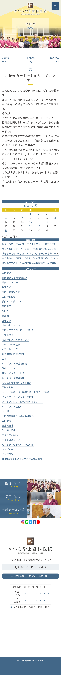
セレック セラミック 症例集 (18, 396)
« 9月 (5, 236)
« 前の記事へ (6, 59)
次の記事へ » (54, 59)
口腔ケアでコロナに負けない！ (18, 330)
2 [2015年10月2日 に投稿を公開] (38, 213)
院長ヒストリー (10, 282)
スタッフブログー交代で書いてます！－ (22, 401)
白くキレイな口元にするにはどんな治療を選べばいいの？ (31, 258)
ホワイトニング (10, 349)
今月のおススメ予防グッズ (15, 339)
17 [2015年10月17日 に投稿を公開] (46, 222)
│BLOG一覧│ (30, 59)
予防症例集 (7, 387)
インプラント (8, 454)
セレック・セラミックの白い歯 (18, 444)
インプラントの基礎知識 (14, 363)
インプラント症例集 (12, 406)
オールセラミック (11, 325)
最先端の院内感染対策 (13, 354)
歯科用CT (6, 306)
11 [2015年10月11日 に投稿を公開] (55, 217)
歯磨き (5, 311)
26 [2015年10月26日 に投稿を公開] (6, 230)
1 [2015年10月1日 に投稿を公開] (30, 213)
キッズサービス (10, 449)
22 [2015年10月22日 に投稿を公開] (30, 226)
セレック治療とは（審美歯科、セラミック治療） (27, 392)
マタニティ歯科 (10, 435)
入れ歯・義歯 (9, 430)
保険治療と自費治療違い (14, 277)
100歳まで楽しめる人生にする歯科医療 (22, 458)
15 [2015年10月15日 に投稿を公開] (30, 222)
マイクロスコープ (11, 439)
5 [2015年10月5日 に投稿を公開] (6, 217)
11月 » (13, 236)
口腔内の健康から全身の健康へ (18, 416)
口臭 (4, 358)
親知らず (6, 287)
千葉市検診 (7, 334)
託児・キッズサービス (13, 373)
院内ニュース (8, 368)
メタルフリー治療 (11, 344)
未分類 (5, 411)
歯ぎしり (6, 320)
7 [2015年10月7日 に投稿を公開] (22, 217)
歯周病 (5, 315)
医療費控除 (7, 425)
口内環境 (6, 420)
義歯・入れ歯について (13, 301)
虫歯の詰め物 (9, 296)
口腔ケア (6, 272)
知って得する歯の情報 (13, 377)
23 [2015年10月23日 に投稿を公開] (38, 226)
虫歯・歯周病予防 (11, 291)
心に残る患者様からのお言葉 (16, 382)
